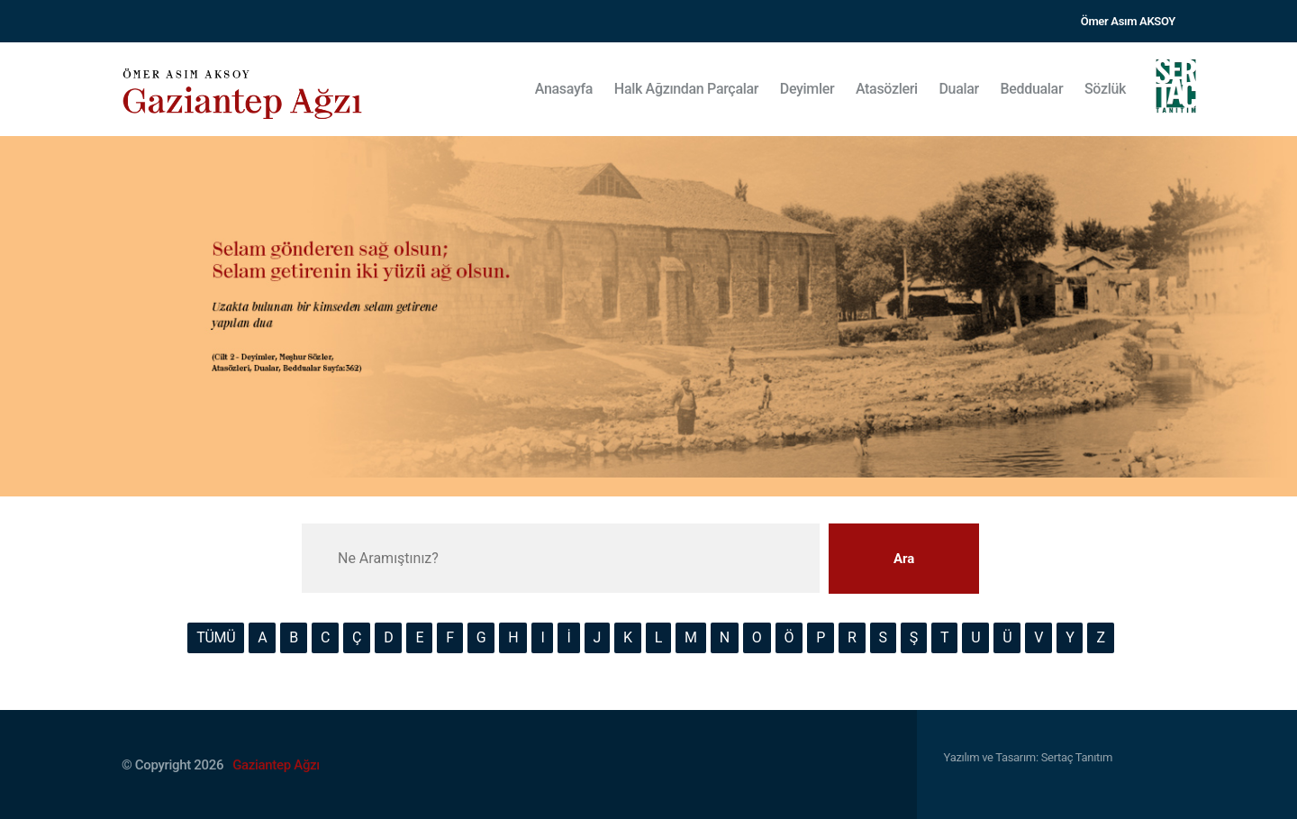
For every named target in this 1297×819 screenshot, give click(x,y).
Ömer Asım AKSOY (1128, 21)
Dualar (958, 88)
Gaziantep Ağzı (276, 765)
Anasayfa (564, 88)
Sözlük (1105, 88)
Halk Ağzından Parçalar (686, 88)
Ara (903, 559)
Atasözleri (887, 88)
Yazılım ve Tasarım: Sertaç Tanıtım (1028, 757)
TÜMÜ (215, 637)
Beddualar (1032, 88)
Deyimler (807, 88)
